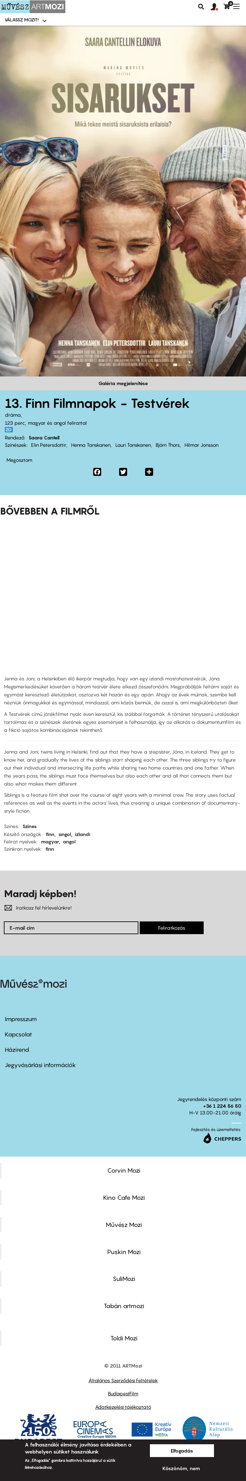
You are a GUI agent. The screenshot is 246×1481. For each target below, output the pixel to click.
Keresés (201, 7)
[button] (217, 7)
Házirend (17, 1049)
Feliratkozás (171, 928)
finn (50, 834)
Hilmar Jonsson (201, 445)
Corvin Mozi (123, 1170)
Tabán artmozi (124, 1305)
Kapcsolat (18, 1034)
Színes (29, 826)
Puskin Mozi (124, 1251)
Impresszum (21, 1019)
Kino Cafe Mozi (124, 1197)
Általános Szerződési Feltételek (123, 1380)
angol (64, 834)
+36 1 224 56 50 (222, 1106)
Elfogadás (182, 1451)
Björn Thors (168, 445)
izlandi (82, 834)
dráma (13, 415)
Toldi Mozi (124, 1338)
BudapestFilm (123, 1393)
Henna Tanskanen (91, 445)
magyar (50, 841)
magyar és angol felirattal (57, 423)
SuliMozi (124, 1278)
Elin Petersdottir (48, 445)
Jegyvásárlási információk (40, 1065)
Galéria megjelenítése (123, 383)
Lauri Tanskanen (133, 445)
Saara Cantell (44, 437)
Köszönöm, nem (181, 1468)
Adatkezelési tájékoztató (123, 1407)
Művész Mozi (124, 1224)
